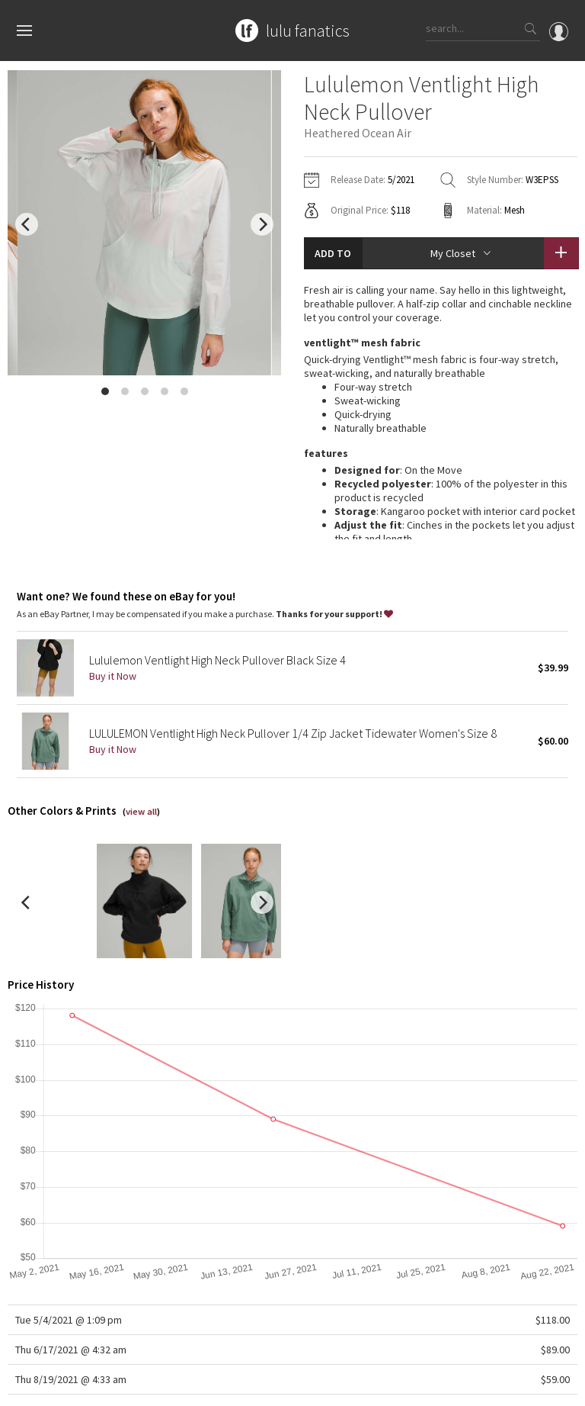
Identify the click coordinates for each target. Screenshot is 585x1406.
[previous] (26, 224)
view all (141, 737)
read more (441, 480)
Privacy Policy (142, 1386)
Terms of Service (216, 1386)
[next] (262, 224)
